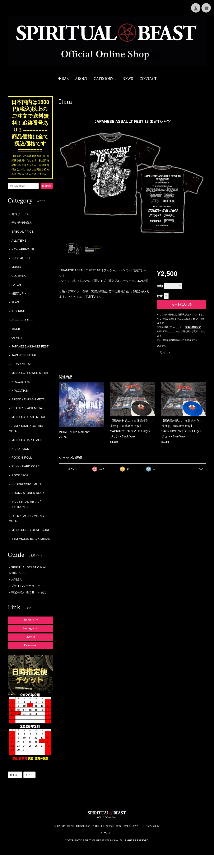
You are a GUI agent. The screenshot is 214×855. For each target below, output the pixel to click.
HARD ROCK (20, 448)
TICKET (16, 328)
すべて (72, 468)
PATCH (16, 284)
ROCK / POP (20, 475)
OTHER (16, 337)
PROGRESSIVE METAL (27, 484)
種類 (160, 286)
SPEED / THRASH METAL (28, 399)
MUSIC (16, 267)
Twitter (30, 637)
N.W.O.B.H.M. (20, 381)
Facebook (30, 645)
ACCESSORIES (22, 320)
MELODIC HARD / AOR (27, 440)
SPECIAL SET (20, 258)
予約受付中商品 (21, 222)
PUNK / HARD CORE (25, 466)
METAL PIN (19, 293)
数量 (160, 296)
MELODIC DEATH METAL (28, 417)
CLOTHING (19, 275)
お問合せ (17, 579)
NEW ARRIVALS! (22, 249)
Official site (30, 620)
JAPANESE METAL (24, 355)
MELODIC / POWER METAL (30, 372)
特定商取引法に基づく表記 (28, 592)
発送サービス (20, 214)
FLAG (15, 302)
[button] (105, 79)
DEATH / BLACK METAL (27, 408)
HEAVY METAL (21, 364)
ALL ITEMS (18, 240)
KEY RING (18, 311)
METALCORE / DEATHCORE (30, 530)
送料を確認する (193, 327)
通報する (161, 346)
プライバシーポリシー (25, 585)
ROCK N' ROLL (21, 457)
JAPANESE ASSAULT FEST (29, 346)
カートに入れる (181, 304)
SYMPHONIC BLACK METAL (30, 538)
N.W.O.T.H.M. (20, 390)
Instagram (30, 629)
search (46, 185)
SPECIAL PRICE (22, 231)
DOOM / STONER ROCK (28, 493)
